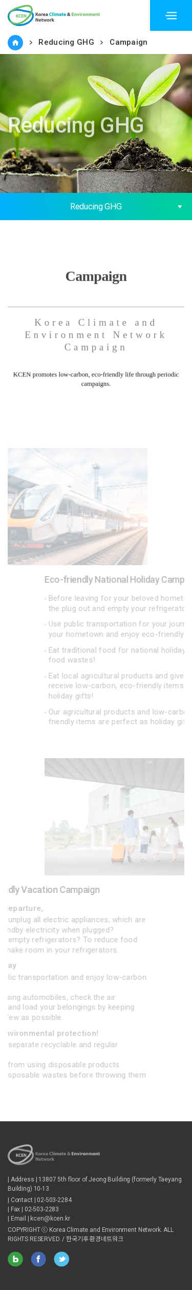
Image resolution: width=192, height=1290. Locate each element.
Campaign (128, 42)
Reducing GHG (66, 42)
